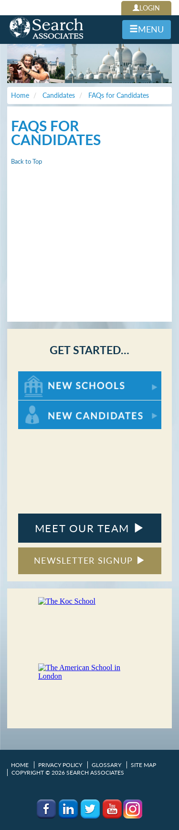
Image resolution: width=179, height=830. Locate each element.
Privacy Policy (60, 764)
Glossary (106, 764)
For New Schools (43, 376)
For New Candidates (48, 405)
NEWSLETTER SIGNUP (89, 560)
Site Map (143, 764)
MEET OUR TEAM (89, 528)
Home (20, 764)
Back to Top (26, 161)
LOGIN (146, 8)
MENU (146, 29)
